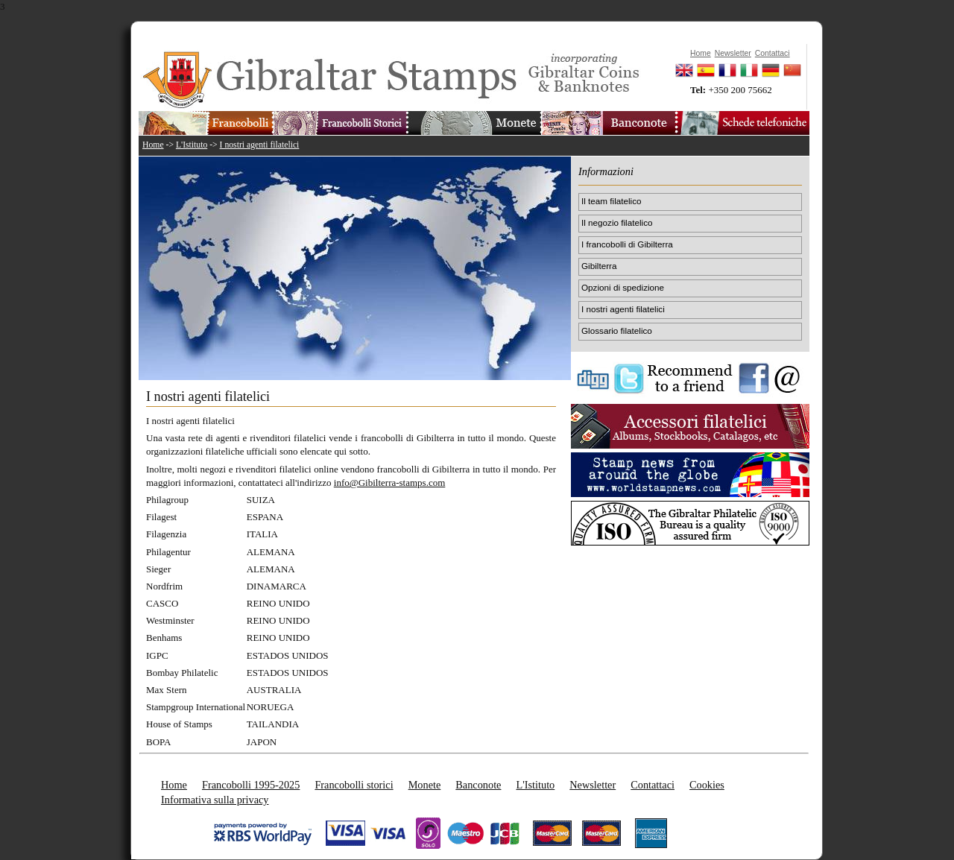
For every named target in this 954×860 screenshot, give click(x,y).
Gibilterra (598, 266)
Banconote (478, 785)
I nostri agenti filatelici (260, 145)
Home (153, 145)
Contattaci (653, 785)
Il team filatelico (611, 201)
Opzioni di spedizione (622, 287)
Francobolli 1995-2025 (251, 785)
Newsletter (592, 785)
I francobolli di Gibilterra (627, 244)
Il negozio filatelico (617, 222)
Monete (424, 785)
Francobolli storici (354, 785)
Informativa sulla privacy (215, 800)
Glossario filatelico (616, 330)
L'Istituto (191, 145)
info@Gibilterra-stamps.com (390, 482)
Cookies (706, 785)
